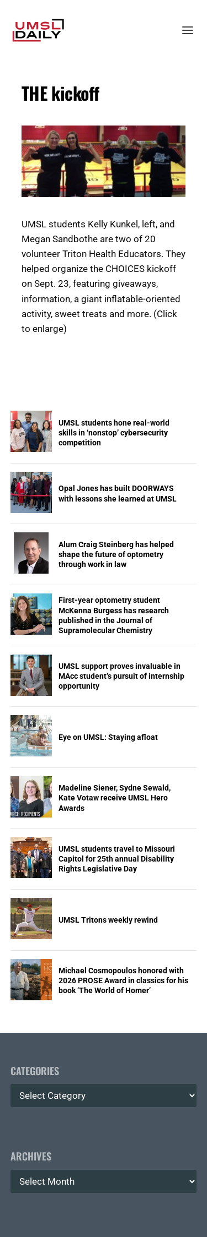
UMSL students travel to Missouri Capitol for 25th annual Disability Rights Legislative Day (117, 858)
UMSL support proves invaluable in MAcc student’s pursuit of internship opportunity (121, 676)
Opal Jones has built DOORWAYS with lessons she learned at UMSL (118, 493)
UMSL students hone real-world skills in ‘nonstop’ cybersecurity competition (114, 432)
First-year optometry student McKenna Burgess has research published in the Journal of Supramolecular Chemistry (114, 615)
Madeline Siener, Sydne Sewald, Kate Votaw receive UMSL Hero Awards (115, 797)
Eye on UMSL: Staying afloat (108, 737)
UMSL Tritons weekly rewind (108, 920)
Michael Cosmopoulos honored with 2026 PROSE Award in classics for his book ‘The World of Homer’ (123, 980)
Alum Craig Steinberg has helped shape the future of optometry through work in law (116, 554)
